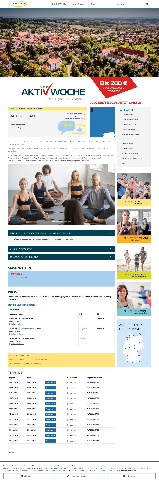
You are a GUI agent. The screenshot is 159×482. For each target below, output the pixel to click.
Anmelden (50, 382)
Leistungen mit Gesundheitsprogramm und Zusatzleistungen (41, 233)
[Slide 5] (69, 221)
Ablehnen (27, 476)
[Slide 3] (61, 221)
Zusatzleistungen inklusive (24, 257)
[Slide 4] (65, 221)
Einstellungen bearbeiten (79, 476)
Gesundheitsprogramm (22, 249)
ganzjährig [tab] (14, 309)
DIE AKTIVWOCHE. (59, 4)
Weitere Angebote (78, 4)
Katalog (94, 4)
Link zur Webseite (17, 324)
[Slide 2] (57, 221)
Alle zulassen (131, 476)
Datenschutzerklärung (127, 470)
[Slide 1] (53, 221)
